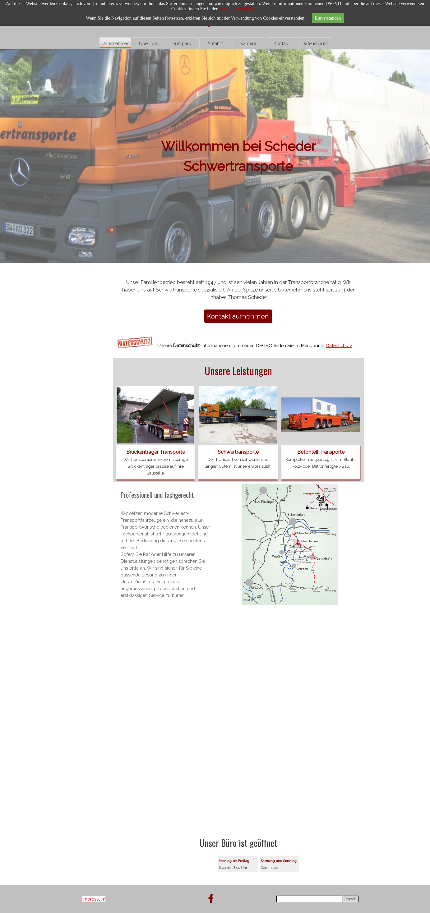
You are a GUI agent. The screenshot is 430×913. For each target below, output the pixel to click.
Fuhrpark (182, 43)
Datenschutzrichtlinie (238, 8)
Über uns (148, 43)
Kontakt (282, 43)
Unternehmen (115, 43)
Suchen (350, 899)
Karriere (248, 43)
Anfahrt (215, 43)
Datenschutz (315, 43)
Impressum (93, 899)
